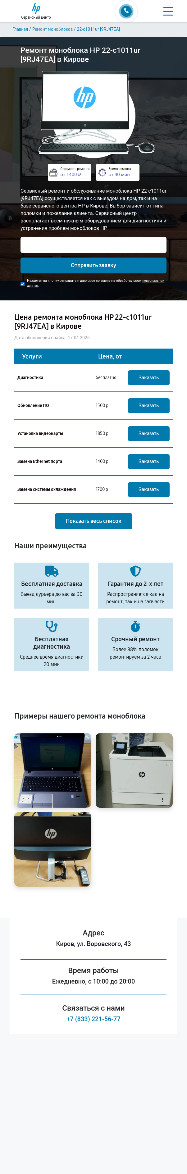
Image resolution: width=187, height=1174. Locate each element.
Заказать (149, 378)
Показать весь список (93, 521)
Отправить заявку (93, 265)
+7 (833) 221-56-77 (93, 1019)
